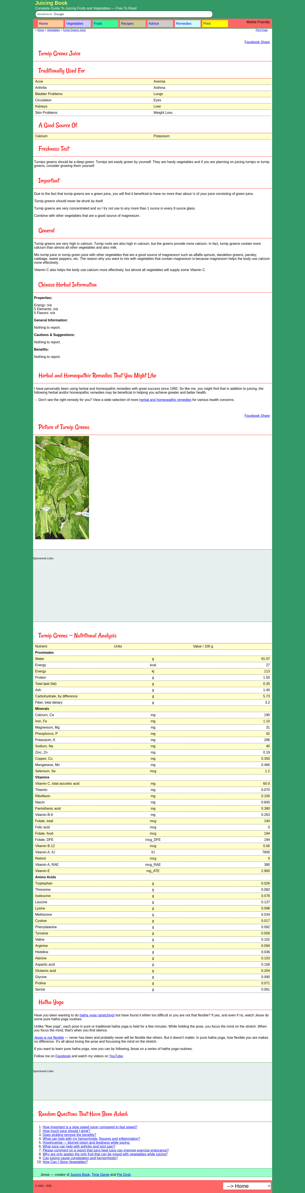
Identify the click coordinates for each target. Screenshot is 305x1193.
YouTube (116, 1056)
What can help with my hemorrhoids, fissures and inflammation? (91, 1139)
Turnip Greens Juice (74, 30)
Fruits (98, 23)
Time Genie (100, 1174)
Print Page (262, 30)
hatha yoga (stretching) (97, 1015)
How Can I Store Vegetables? (65, 1162)
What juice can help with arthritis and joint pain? (79, 1146)
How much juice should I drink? (66, 1131)
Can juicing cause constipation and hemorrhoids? (80, 1158)
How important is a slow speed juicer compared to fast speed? (90, 1127)
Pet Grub (124, 1174)
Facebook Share (257, 42)
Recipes (127, 23)
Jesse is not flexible (49, 1037)
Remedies (184, 23)
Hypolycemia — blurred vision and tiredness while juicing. (86, 1142)
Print (206, 23)
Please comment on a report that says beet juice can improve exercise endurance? (106, 1150)
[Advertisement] (152, 590)
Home (43, 23)
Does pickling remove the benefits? (69, 1135)
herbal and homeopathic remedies (165, 400)
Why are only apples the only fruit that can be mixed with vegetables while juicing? (105, 1154)
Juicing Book (51, 3)
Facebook (63, 1056)
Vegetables (74, 23)
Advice (154, 23)
